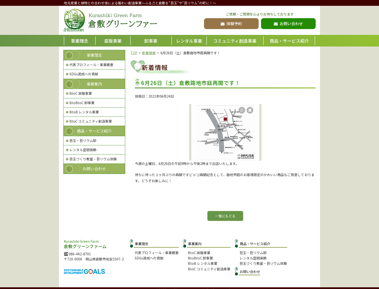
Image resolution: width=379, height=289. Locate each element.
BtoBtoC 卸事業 (82, 102)
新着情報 (149, 52)
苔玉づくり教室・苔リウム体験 (93, 158)
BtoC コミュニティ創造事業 (90, 121)
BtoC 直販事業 (80, 93)
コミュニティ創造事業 (234, 41)
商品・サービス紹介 (289, 41)
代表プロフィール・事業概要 (91, 64)
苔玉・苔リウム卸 (82, 140)
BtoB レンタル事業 (84, 111)
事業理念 (79, 41)
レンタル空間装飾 (82, 149)
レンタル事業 (189, 41)
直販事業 (113, 41)
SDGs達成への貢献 (83, 73)
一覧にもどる (225, 215)
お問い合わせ (94, 169)
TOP (134, 52)
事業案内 (94, 84)
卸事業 (150, 41)
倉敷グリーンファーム (113, 21)
